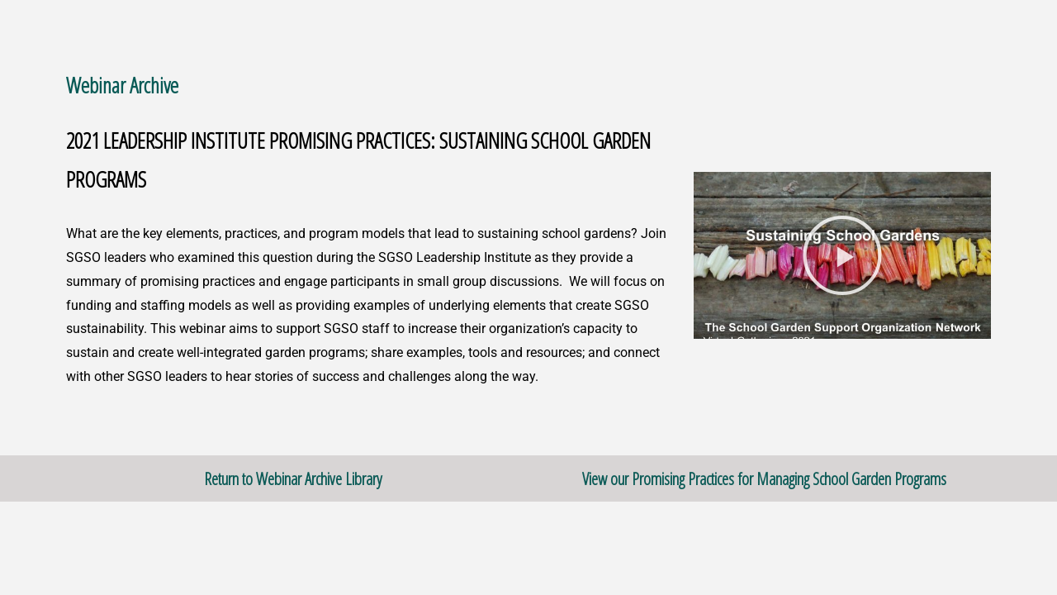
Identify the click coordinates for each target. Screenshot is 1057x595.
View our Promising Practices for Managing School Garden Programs (764, 478)
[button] (842, 255)
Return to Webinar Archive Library (293, 478)
